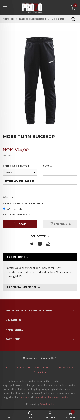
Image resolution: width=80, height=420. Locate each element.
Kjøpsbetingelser (27, 367)
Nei (20, 209)
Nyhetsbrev (40, 372)
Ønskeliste (60, 223)
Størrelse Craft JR (16, 166)
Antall (47, 166)
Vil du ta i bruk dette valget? (23, 203)
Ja (8, 209)
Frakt (9, 367)
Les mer (25, 397)
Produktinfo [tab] (16, 257)
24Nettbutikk (47, 404)
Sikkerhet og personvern (58, 367)
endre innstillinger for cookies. (52, 397)
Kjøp (20, 223)
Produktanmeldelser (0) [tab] (23, 287)
